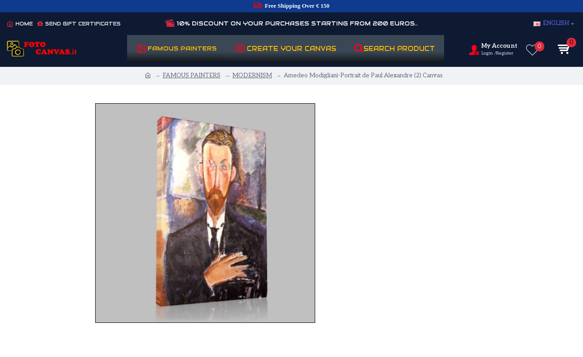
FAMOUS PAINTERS (191, 75)
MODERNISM (252, 75)
